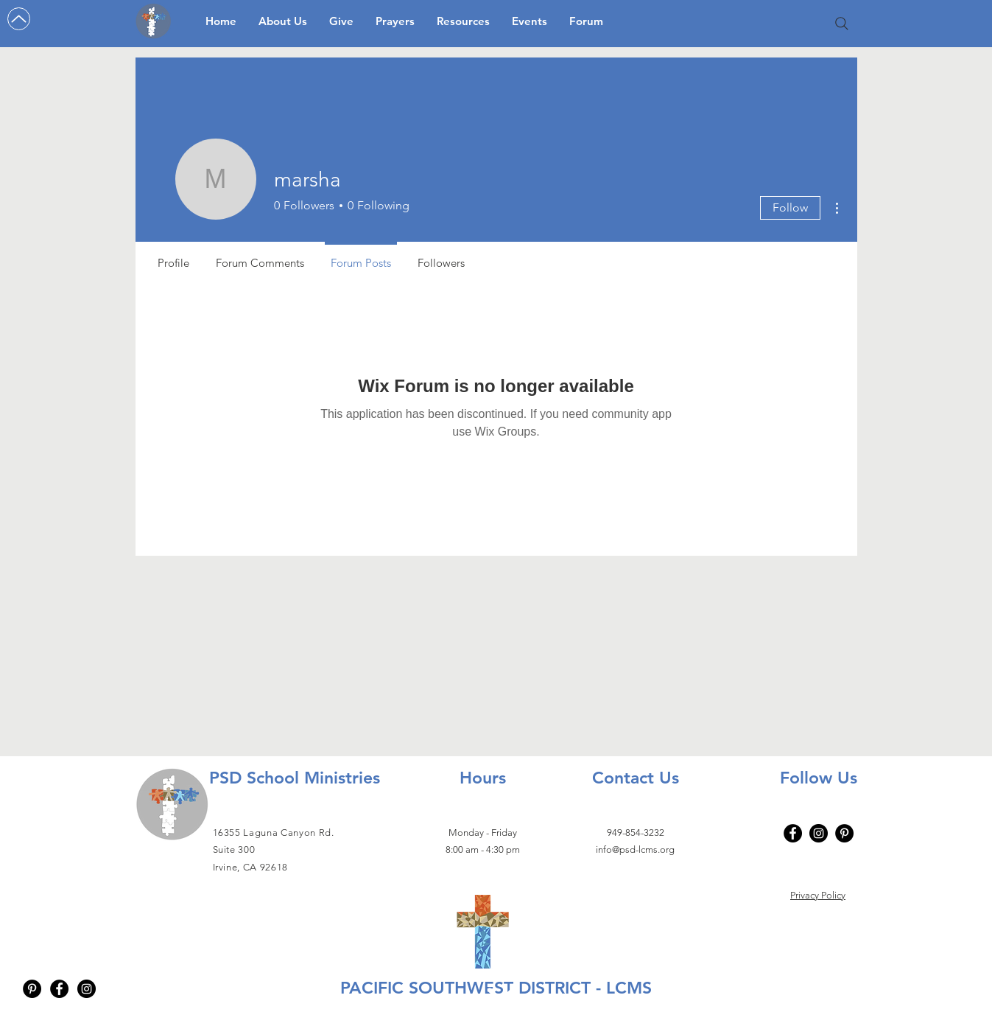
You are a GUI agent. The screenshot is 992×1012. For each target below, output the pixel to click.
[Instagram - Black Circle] (86, 989)
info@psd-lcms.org (635, 849)
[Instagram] (818, 833)
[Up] (18, 18)
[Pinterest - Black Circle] (32, 989)
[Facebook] (793, 833)
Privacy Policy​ (817, 895)
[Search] (841, 23)
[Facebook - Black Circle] (59, 989)
